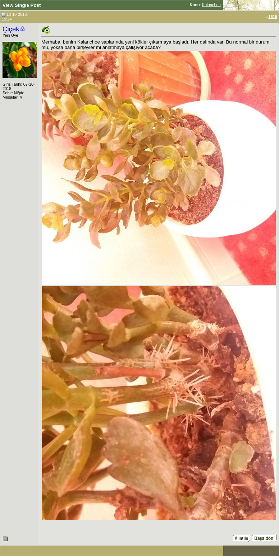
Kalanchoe (211, 5)
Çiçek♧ (14, 29)
